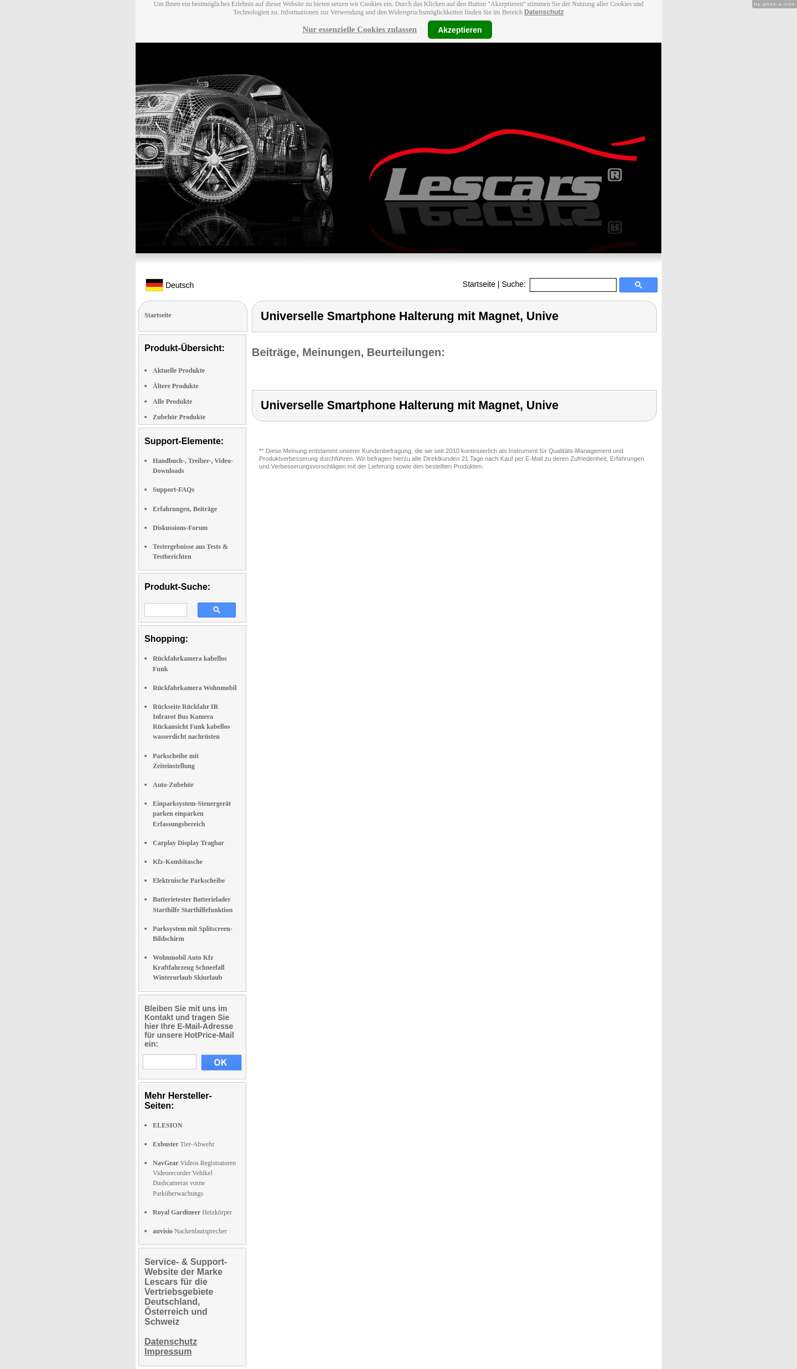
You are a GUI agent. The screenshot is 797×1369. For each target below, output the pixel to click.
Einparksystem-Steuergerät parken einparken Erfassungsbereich (192, 813)
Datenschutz (543, 12)
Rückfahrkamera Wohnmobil (194, 688)
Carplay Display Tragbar (188, 843)
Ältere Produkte (176, 386)
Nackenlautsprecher (190, 1231)
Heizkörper (192, 1212)
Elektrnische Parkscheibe (189, 880)
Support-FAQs (173, 489)
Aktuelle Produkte (179, 370)
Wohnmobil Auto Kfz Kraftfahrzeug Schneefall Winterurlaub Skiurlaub (189, 967)
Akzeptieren (460, 29)
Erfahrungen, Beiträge (185, 509)
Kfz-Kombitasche (178, 862)
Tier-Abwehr (183, 1144)
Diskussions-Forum (180, 528)
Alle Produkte (172, 401)
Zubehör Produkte (179, 417)
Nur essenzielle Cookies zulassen (359, 29)
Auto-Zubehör (173, 785)
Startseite (479, 284)
